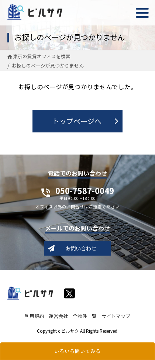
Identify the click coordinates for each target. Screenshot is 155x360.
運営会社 (58, 315)
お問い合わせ (80, 248)
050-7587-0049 (84, 194)
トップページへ (76, 121)
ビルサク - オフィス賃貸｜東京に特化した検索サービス (34, 12)
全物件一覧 (85, 315)
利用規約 (34, 315)
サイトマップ (115, 315)
